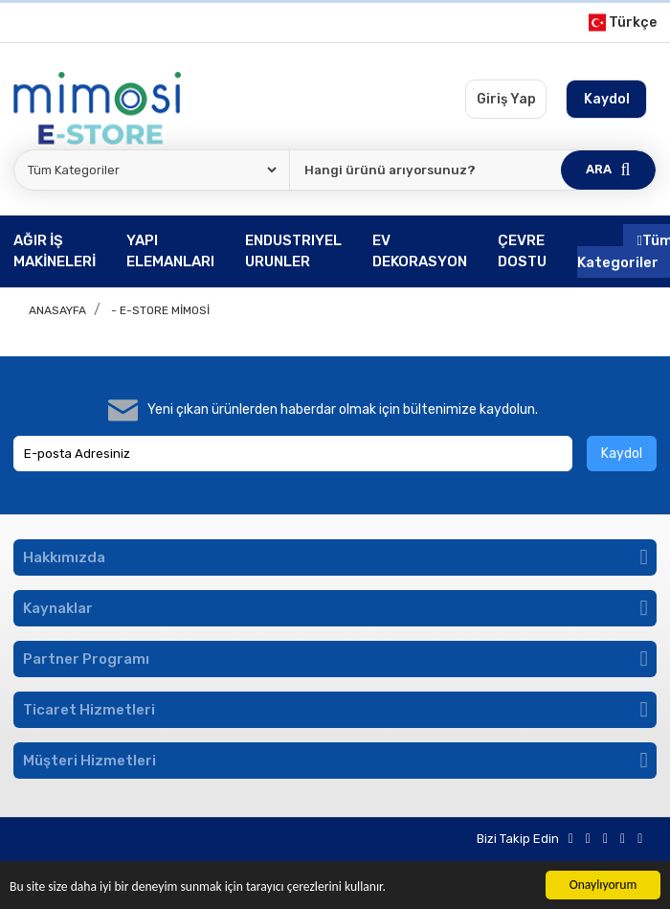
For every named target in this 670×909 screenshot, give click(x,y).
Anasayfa (57, 310)
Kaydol (621, 453)
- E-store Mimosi (160, 310)
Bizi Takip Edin (518, 838)
